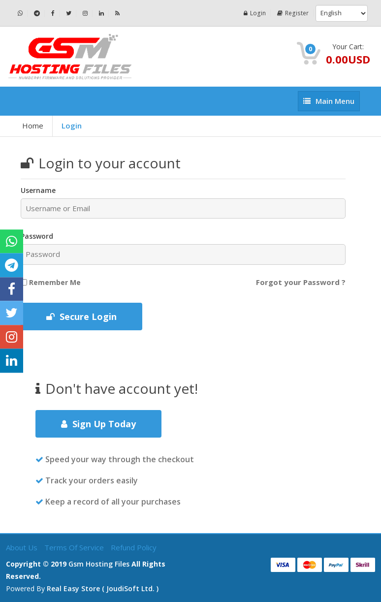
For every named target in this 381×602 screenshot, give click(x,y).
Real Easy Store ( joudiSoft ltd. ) (103, 588)
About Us (22, 547)
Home (32, 125)
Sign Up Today (98, 424)
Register (293, 13)
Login (256, 13)
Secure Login (81, 316)
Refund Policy (134, 547)
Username (38, 190)
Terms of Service (75, 547)
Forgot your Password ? (301, 282)
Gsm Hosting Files (98, 564)
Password (37, 236)
